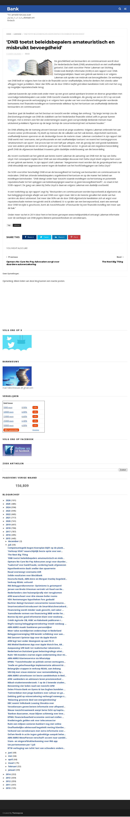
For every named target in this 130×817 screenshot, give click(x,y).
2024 (8, 507)
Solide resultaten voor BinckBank (25, 575)
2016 (8, 535)
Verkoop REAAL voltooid (20, 582)
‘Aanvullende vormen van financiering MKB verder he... (36, 613)
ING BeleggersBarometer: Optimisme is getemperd (34, 586)
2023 (8, 511)
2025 (8, 504)
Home (8, 34)
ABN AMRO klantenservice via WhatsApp (29, 658)
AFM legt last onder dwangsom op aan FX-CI (31, 641)
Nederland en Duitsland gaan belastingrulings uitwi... (36, 651)
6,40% (24, 421)
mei (10, 756)
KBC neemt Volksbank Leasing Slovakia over (31, 703)
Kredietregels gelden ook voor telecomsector (32, 720)
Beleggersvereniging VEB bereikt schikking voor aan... (36, 634)
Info (35, 407)
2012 (8, 781)
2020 (8, 521)
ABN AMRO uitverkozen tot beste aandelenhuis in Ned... (37, 675)
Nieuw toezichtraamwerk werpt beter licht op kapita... (36, 710)
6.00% (24, 412)
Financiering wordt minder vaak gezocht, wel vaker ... (36, 610)
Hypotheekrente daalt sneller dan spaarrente (32, 568)
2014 (8, 774)
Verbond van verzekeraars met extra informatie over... (36, 731)
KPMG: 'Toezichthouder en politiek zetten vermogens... (37, 662)
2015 (8, 538)
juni (10, 753)
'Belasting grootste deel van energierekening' (32, 700)
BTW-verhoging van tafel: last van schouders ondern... (36, 748)
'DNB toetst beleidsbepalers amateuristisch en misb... (36, 558)
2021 (8, 518)
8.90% (24, 407)
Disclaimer (35, 430)
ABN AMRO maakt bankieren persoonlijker (30, 627)
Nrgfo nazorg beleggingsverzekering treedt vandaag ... (37, 624)
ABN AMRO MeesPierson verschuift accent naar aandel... (37, 738)
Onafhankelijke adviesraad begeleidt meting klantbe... (36, 727)
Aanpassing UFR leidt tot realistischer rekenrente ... (35, 648)
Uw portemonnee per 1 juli (21, 745)
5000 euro (7, 407)
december (13, 541)
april (10, 759)
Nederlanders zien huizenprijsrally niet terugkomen (35, 593)
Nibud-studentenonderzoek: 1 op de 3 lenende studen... (37, 682)
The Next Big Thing (18, 555)
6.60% (24, 416)
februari (12, 766)
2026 (8, 500)
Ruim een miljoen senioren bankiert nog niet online (34, 724)
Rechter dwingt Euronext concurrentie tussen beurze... (36, 603)
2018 (8, 528)
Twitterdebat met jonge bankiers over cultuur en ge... (36, 693)
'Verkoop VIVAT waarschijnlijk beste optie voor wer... (35, 551)
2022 (8, 514)
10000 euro (8, 412)
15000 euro (8, 416)
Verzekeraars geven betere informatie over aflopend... (36, 707)
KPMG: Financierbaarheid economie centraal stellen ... (36, 717)
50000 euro (8, 425)
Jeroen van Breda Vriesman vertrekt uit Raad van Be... (36, 589)
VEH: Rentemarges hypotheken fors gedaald (31, 600)
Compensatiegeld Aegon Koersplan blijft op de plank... (36, 548)
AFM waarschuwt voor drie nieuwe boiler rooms (32, 596)
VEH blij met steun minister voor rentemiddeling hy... (35, 672)
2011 (8, 785)
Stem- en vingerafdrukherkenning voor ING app (33, 741)
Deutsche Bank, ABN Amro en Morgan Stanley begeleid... (37, 579)
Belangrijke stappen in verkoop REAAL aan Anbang (34, 669)
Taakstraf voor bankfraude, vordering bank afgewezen (37, 565)
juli (10, 545)
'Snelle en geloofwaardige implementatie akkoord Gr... (36, 665)
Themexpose (17, 813)
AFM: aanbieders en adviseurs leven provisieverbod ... (35, 679)
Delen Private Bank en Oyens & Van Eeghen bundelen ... (37, 689)
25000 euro (8, 421)
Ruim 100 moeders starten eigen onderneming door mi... (37, 655)
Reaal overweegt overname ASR (24, 572)
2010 (8, 788)
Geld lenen (8, 403)
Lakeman (17, 34)
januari (12, 770)
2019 (8, 524)
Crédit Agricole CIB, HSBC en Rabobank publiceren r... (35, 620)
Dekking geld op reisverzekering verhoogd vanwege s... (37, 696)
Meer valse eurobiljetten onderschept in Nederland (34, 631)
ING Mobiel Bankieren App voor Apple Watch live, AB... (36, 644)
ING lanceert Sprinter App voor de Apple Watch (32, 638)
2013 (8, 778)
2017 (8, 531)
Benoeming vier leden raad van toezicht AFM (31, 686)
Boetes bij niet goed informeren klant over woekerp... (36, 617)
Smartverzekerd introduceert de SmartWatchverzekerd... (38, 606)
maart (11, 763)
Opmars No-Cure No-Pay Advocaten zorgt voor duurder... (37, 561)
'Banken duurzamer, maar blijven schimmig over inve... (36, 713)
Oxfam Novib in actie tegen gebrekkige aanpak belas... (37, 734)
